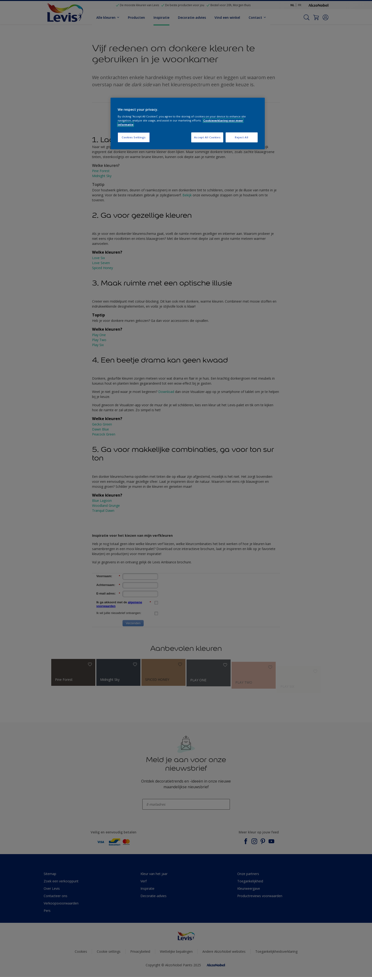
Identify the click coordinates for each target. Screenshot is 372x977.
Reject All (241, 137)
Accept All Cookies (207, 137)
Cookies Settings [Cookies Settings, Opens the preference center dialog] (134, 137)
